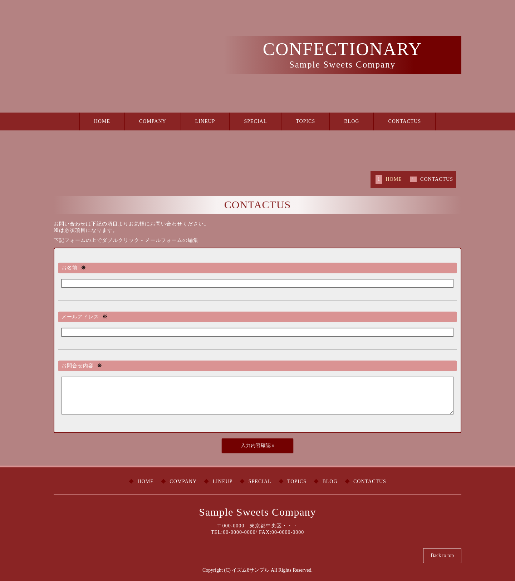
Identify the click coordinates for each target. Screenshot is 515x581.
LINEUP (205, 121)
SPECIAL (255, 121)
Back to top (442, 555)
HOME (102, 121)
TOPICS (305, 121)
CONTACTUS (404, 121)
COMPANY (152, 121)
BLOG (351, 121)
